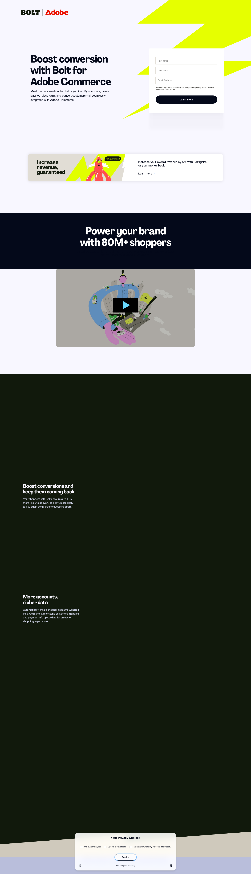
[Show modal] (125, 308)
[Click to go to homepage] (44, 12)
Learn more (146, 173)
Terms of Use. (169, 90)
